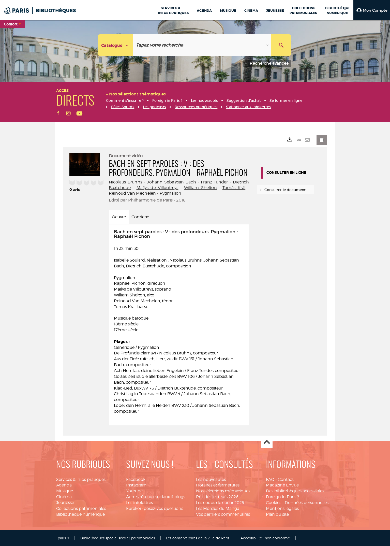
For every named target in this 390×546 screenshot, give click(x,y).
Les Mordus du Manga (217, 508)
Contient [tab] (140, 216)
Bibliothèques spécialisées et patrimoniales (117, 538)
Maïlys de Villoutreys (157, 187)
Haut (267, 442)
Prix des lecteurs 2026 (217, 496)
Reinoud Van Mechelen (132, 193)
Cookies (273, 502)
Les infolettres (139, 502)
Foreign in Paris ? (282, 496)
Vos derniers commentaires (223, 514)
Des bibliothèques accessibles (295, 490)
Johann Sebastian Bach (171, 182)
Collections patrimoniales (81, 508)
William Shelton (200, 187)
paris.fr (63, 538)
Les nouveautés (211, 479)
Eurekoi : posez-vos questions (154, 508)
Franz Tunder (214, 182)
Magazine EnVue (282, 485)
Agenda (64, 485)
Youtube (134, 490)
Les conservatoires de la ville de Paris (197, 538)
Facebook (135, 479)
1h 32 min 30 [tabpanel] (179, 321)
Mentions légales (282, 508)
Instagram (136, 485)
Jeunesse (65, 502)
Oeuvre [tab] (119, 216)
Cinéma (64, 496)
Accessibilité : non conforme (265, 538)
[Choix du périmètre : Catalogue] (115, 45)
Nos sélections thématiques (223, 490)
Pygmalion (170, 193)
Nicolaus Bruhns (125, 182)
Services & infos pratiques (81, 479)
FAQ (270, 479)
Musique (64, 490)
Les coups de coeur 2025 (220, 502)
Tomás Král (233, 187)
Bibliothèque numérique (80, 514)
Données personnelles (306, 502)
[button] (371, 10)
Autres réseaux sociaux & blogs (155, 496)
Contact (286, 479)
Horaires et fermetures (217, 485)
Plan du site (277, 514)
